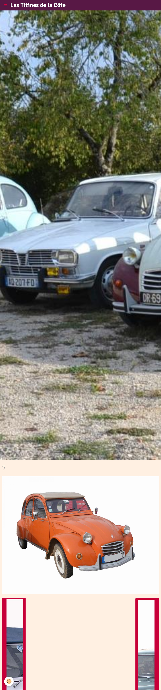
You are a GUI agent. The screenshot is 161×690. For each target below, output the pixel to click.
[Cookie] (9, 681)
